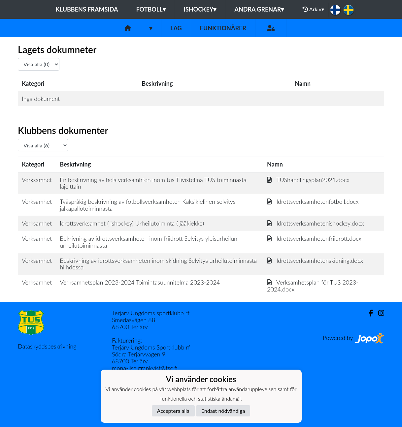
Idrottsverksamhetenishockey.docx (315, 223)
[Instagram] (378, 313)
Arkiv (313, 9)
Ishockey (200, 9)
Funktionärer (223, 28)
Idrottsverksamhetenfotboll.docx (313, 201)
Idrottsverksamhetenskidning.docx (315, 260)
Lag (176, 28)
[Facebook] (368, 313)
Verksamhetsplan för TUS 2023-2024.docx (312, 286)
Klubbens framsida (86, 9)
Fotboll (150, 9)
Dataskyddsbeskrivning (47, 346)
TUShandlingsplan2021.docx (308, 179)
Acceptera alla (173, 411)
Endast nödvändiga (223, 411)
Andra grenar (259, 9)
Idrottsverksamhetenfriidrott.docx (314, 238)
